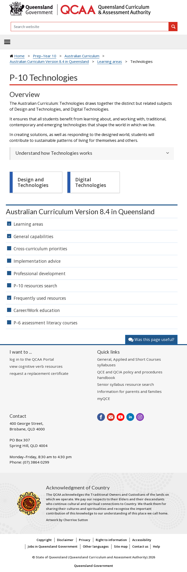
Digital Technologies (90, 182)
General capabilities (33, 236)
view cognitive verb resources (36, 366)
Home (19, 55)
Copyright (44, 540)
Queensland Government (93, 565)
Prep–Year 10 (44, 55)
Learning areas (109, 61)
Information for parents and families (129, 391)
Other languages (96, 546)
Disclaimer (65, 540)
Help (156, 546)
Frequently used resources (40, 298)
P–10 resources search (35, 286)
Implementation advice (37, 261)
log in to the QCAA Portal (31, 359)
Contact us (140, 546)
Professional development (39, 273)
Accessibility (141, 540)
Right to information (111, 540)
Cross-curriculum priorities (40, 249)
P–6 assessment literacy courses (45, 323)
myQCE (103, 398)
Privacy (84, 540)
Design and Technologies (33, 182)
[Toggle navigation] (7, 42)
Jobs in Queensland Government (52, 546)
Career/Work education (37, 310)
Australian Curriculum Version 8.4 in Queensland (49, 61)
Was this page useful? (151, 339)
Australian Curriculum (82, 55)
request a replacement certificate (38, 373)
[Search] (90, 26)
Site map (121, 546)
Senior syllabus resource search (125, 384)
